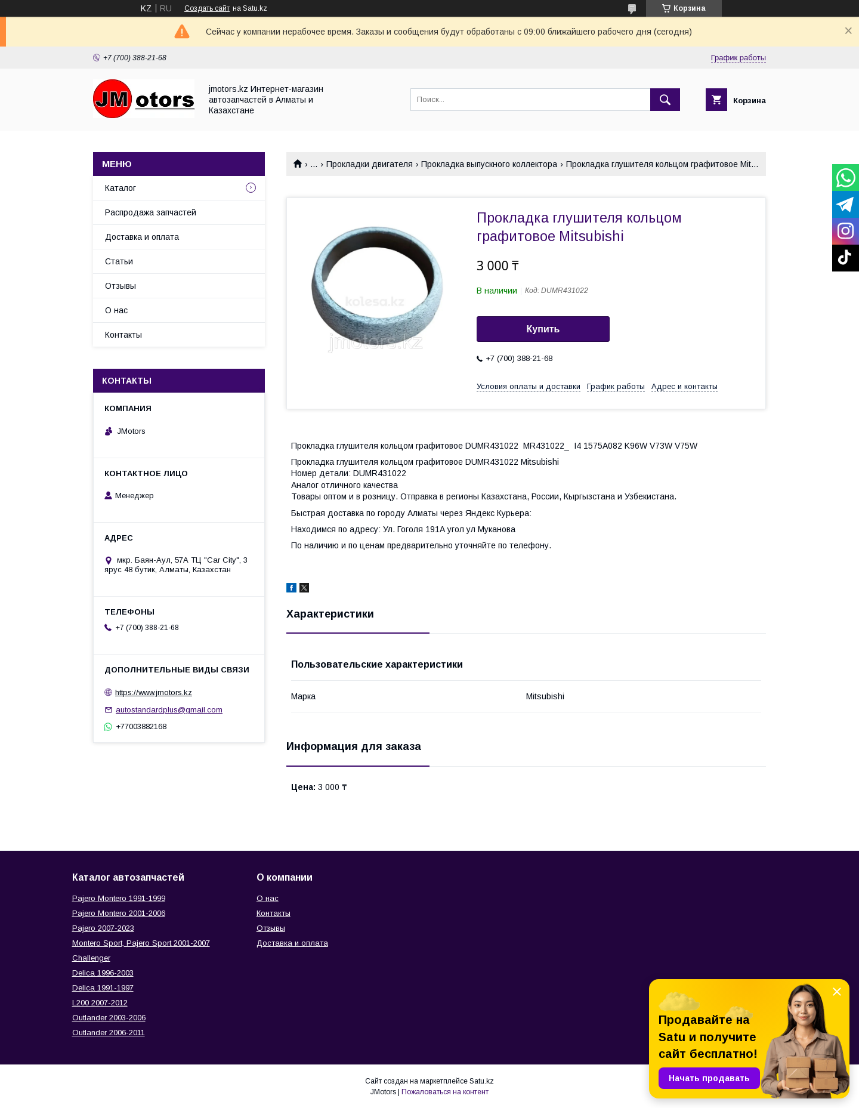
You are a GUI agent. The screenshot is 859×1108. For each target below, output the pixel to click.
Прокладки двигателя (369, 164)
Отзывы (120, 286)
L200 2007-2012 (100, 1002)
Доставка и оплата (142, 237)
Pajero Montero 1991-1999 (118, 898)
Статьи (119, 261)
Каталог (120, 188)
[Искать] (665, 99)
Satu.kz (481, 1081)
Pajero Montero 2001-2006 (118, 913)
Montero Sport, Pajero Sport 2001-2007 (141, 943)
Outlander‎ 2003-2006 (109, 1017)
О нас (116, 310)
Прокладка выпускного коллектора (489, 164)
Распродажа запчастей (150, 212)
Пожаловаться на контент (445, 1092)
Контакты (123, 335)
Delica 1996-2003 (103, 972)
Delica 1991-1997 (103, 987)
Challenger (91, 957)
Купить (543, 329)
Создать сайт (207, 8)
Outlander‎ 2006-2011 (108, 1032)
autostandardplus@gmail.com (169, 709)
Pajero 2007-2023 (103, 928)
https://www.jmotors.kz (153, 692)
